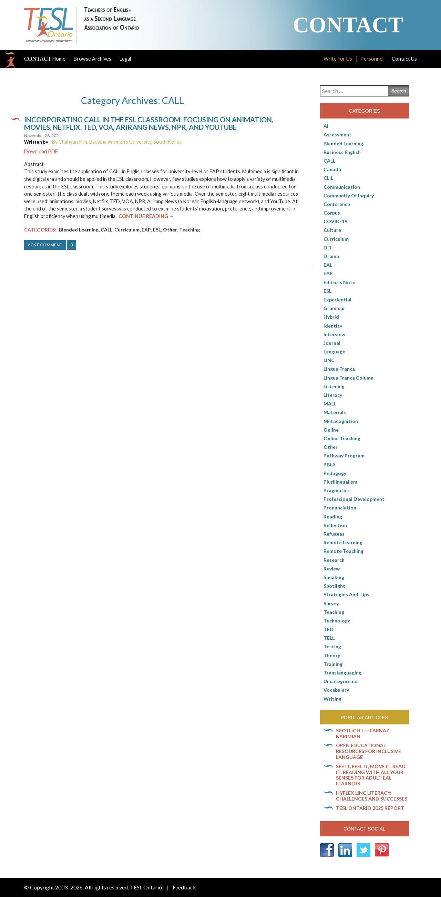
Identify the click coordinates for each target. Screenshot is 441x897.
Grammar (334, 308)
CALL (106, 230)
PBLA (330, 464)
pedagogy (335, 473)
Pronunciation (340, 508)
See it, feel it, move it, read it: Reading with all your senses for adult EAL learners (371, 774)
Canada (332, 169)
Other (170, 230)
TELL (329, 638)
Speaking (334, 577)
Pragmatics (337, 490)
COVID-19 (335, 221)
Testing (332, 646)
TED (329, 629)
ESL (157, 230)
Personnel (371, 59)
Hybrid (331, 317)
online (331, 430)
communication (342, 187)
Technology (337, 620)
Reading (333, 516)
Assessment (337, 134)
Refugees (334, 534)
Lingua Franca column (348, 378)
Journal (332, 343)
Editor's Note (339, 282)
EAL (328, 265)
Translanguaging (342, 673)
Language (334, 351)
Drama (331, 256)
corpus (332, 213)
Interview (334, 334)
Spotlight (334, 586)
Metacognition (341, 421)
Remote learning (343, 542)
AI (326, 126)
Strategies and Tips (346, 594)
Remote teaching (343, 551)
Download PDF (41, 151)
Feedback (184, 887)
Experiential (337, 299)
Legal (125, 59)
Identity (333, 326)
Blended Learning (79, 230)
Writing (332, 699)
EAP (146, 230)
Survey (331, 603)
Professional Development (354, 499)
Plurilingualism (340, 482)
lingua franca (339, 369)
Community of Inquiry (349, 195)
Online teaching (342, 438)
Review (332, 568)
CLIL (328, 178)
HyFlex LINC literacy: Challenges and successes (371, 796)
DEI (327, 247)
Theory (332, 655)
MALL (330, 403)
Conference (337, 204)
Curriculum (127, 230)
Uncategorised (341, 681)
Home (44, 59)
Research (334, 560)
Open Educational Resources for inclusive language (368, 751)
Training (333, 664)
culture (332, 230)
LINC (329, 360)
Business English (342, 152)
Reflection (335, 525)
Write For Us (338, 59)
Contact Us (404, 59)
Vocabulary (336, 690)
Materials (335, 412)
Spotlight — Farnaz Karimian (362, 733)
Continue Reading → (146, 216)
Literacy (333, 395)
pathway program (344, 455)
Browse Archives (92, 59)
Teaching (189, 230)
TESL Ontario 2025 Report (370, 808)
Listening (334, 386)
